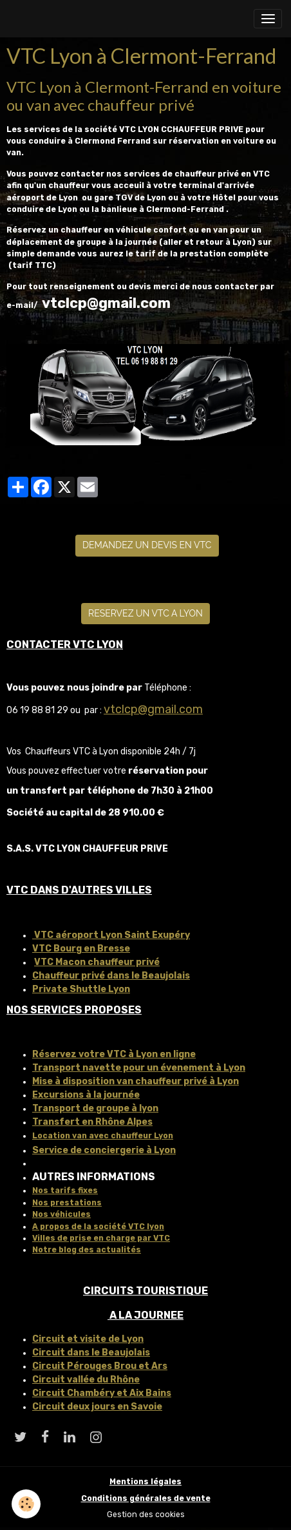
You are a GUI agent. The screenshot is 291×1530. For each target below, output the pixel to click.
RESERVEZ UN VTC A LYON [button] (145, 613)
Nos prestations (67, 1202)
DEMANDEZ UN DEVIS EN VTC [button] (146, 545)
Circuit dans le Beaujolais (91, 1352)
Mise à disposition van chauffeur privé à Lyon (135, 1081)
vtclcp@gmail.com (153, 709)
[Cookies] (26, 1503)
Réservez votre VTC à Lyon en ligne (114, 1054)
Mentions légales (145, 1481)
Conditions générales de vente (146, 1498)
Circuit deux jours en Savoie (97, 1406)
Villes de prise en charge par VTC (101, 1238)
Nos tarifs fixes (65, 1190)
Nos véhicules (61, 1214)
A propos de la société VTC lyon (98, 1226)
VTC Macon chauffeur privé (97, 962)
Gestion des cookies (146, 1514)
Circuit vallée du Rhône (86, 1379)
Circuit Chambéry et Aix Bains (101, 1393)
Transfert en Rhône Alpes (92, 1121)
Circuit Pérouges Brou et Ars (99, 1366)
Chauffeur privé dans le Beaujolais (111, 975)
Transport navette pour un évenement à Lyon (138, 1067)
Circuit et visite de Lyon (88, 1339)
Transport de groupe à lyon (95, 1108)
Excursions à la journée (86, 1094)
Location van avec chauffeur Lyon (102, 1135)
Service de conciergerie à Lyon (104, 1150)
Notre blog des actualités (86, 1249)
